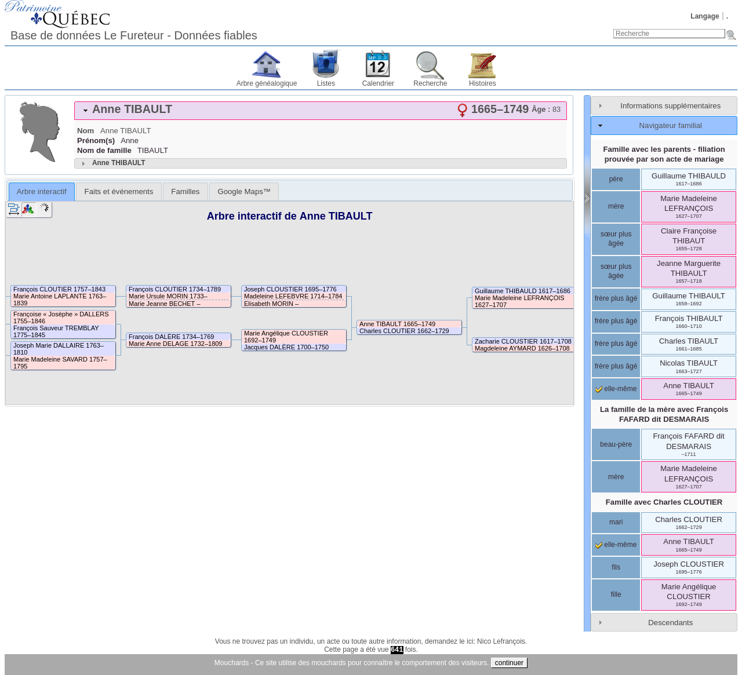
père (616, 179)
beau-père (616, 444)
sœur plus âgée (616, 238)
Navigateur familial (670, 125)
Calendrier (378, 83)
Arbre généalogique (267, 83)
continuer (509, 663)
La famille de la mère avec (664, 414)
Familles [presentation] (185, 191)
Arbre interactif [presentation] (42, 191)
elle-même (615, 389)
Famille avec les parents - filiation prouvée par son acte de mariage (664, 154)
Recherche (430, 83)
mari (616, 522)
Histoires (482, 83)
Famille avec (664, 502)
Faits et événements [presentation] (119, 191)
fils (616, 567)
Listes (326, 83)
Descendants (670, 622)
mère (616, 206)
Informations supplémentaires (670, 105)
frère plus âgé (616, 298)
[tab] (320, 110)
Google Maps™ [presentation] (244, 191)
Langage (704, 16)
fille (616, 594)
